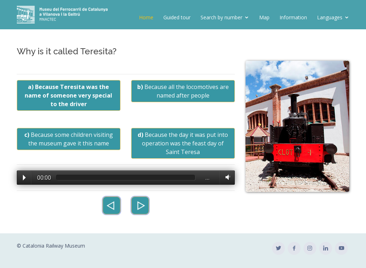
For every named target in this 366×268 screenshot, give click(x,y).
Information (293, 17)
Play (24, 177)
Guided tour (177, 17)
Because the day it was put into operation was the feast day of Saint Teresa (183, 143)
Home (146, 17)
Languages (329, 17)
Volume (226, 177)
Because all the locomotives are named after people (183, 91)
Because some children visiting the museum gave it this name (68, 139)
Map (264, 17)
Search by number (221, 17)
